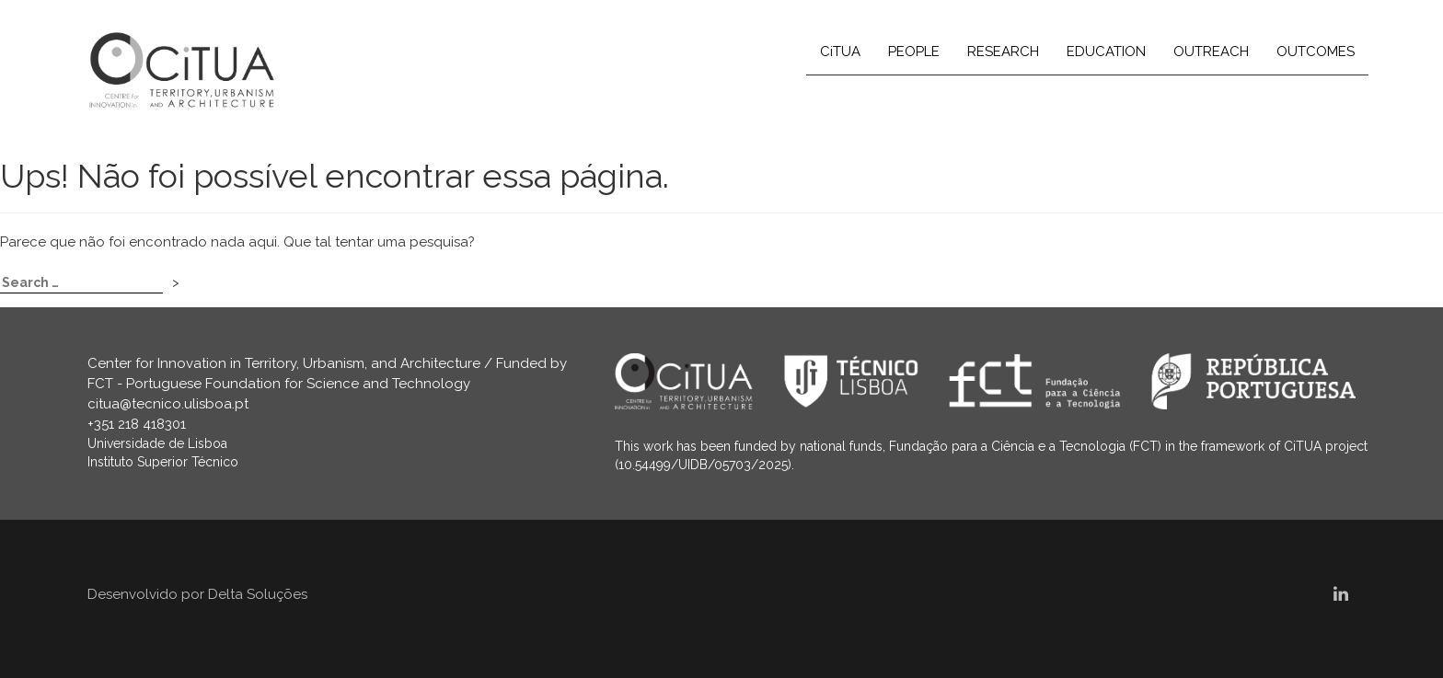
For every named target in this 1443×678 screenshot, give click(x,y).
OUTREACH (1211, 51)
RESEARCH (1003, 51)
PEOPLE (914, 51)
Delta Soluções (257, 594)
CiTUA (840, 51)
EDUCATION (1106, 51)
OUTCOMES (1315, 51)
